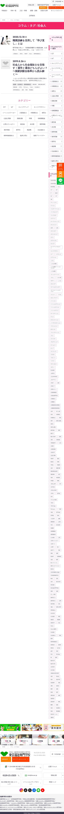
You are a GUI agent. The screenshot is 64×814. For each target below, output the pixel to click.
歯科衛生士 (53, 600)
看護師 (58, 619)
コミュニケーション (55, 274)
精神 (52, 638)
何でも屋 (58, 411)
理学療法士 (53, 610)
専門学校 (58, 512)
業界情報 (42, 124)
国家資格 (15, 87)
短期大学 (53, 622)
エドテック (53, 218)
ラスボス (53, 354)
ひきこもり (53, 329)
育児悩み (58, 654)
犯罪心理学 (58, 607)
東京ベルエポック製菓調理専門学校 (25, 801)
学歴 (60, 509)
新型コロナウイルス (55, 565)
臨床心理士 (23, 135)
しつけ (59, 280)
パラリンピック (54, 326)
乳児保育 (53, 370)
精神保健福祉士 (37, 53)
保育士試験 (53, 427)
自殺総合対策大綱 (55, 673)
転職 (52, 692)
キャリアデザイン (39, 107)
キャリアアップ (23, 107)
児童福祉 (58, 439)
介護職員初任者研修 (55, 405)
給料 (52, 651)
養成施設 (31, 89)
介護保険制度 (54, 392)
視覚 (59, 682)
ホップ (52, 348)
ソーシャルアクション (55, 304)
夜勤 (58, 480)
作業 (52, 414)
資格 (23, 89)
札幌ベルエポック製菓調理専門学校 (45, 801)
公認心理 (53, 452)
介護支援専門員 (54, 395)
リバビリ (53, 360)
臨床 (56, 657)
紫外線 (52, 648)
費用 (52, 689)
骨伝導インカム (54, 714)
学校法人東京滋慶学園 (28, 799)
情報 (52, 553)
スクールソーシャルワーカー (55, 291)
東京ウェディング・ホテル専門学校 (35, 809)
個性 (59, 430)
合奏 (52, 468)
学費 (30, 118)
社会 (59, 622)
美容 (57, 651)
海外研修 (7, 130)
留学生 (18, 130)
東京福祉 (53, 584)
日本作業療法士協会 (55, 572)
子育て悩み (53, 506)
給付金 (58, 648)
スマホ (59, 294)
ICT (4, 107)
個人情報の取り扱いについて (9, 783)
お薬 (52, 227)
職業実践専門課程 (43, 5)
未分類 (32, 124)
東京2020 (58, 581)
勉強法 (52, 461)
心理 (59, 537)
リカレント (53, 357)
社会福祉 (53, 632)
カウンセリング (54, 234)
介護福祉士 (15, 53)
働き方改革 (53, 436)
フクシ (52, 335)
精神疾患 (53, 644)
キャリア (53, 243)
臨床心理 (53, 660)
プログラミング (54, 341)
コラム (52, 277)
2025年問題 (53, 180)
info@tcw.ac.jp (31, 775)
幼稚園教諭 (41, 118)
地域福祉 (58, 477)
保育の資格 (58, 420)
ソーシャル (53, 300)
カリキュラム (54, 240)
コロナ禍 (59, 277)
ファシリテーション (55, 332)
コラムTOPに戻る (57, 39)
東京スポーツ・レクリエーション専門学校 (11, 807)
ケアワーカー (54, 257)
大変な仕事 (53, 483)
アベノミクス (54, 202)
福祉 (60, 635)
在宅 (59, 474)
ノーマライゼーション (55, 322)
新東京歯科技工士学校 (6, 809)
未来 (52, 581)
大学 (60, 483)
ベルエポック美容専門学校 (18, 803)
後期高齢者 (53, 534)
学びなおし (26, 87)
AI (58, 186)
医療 (58, 461)
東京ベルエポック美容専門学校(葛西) (9, 805)
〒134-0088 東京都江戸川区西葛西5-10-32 (20, 768)
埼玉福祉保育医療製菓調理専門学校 (45, 799)
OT (51, 196)
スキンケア (53, 283)
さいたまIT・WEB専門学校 (7, 801)
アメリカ (53, 205)
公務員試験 (53, 449)
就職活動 (53, 521)
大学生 (20, 87)
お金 (57, 227)
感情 (57, 553)
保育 (52, 420)
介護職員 (53, 401)
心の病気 (53, 537)
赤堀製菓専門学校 (4, 803)
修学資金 (53, 430)
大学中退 (53, 487)
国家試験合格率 (41, 84)
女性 (52, 496)
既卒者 (52, 569)
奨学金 (58, 493)
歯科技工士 (53, 597)
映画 (52, 578)
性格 (59, 550)
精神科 (59, 644)
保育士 (21, 53)
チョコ (52, 316)
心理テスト (53, 543)
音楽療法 (58, 708)
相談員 (52, 619)
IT (51, 193)
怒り (58, 547)
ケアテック (58, 254)
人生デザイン (54, 379)
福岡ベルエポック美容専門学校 (52, 803)
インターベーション (55, 208)
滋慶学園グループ (4, 799)
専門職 (52, 515)
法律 (60, 600)
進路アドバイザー (39, 135)
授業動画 (59, 556)
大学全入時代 (54, 490)
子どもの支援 (54, 499)
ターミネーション (55, 313)
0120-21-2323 (11, 775)
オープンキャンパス (55, 7)
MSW (56, 193)
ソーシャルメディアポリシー (31, 783)
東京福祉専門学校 (55, 588)
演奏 (52, 607)
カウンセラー (54, 231)
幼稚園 (52, 528)
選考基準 (53, 701)
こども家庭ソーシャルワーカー (55, 267)
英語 (52, 679)
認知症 (57, 685)
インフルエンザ (54, 212)
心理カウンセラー (9, 124)
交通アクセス (57, 5)
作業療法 (58, 414)
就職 (59, 518)
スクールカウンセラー (55, 287)
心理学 (52, 547)
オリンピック (54, 224)
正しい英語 (53, 594)
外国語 (52, 480)
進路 (59, 695)
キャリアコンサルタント (55, 247)
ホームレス (53, 345)
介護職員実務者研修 (55, 408)
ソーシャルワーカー (9, 113)
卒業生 (52, 464)
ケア (52, 254)
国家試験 (35, 84)
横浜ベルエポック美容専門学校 (29, 805)
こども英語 (53, 271)
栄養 (52, 591)
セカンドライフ (54, 297)
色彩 (52, 676)
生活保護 (53, 616)
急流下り (53, 550)
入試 (60, 442)
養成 (26, 89)
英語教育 (53, 682)
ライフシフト (54, 351)
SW (51, 199)
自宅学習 (53, 666)
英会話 (57, 676)
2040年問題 (53, 183)
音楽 (52, 708)
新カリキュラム (54, 562)
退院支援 (53, 695)
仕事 (52, 411)
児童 (52, 439)
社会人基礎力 (54, 629)
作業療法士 (34, 113)
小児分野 (53, 518)
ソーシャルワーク (55, 310)
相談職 (14, 84)
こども (52, 260)
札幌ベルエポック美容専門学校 (34, 803)
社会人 (30, 53)
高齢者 (52, 717)
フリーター (53, 338)
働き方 (52, 433)
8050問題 (53, 186)
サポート (53, 280)
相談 (59, 616)
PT (56, 196)
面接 (57, 704)
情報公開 (31, 5)
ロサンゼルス (54, 363)
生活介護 (53, 613)
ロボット (53, 367)
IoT (12, 107)
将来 (58, 515)
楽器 (57, 591)
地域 (52, 477)
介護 (58, 382)
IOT (57, 189)
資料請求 (43, 7)
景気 (57, 578)
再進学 (26, 53)
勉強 (58, 458)
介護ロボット (54, 389)
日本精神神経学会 (55, 575)
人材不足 (53, 373)
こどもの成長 (54, 263)
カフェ (52, 237)
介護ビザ (53, 386)
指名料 (52, 556)
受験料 (58, 464)
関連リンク (52, 782)
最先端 (22, 124)
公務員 (52, 446)
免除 (60, 436)
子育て (52, 502)
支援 (52, 559)
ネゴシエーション (55, 319)
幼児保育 (58, 524)
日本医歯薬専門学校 (16, 799)
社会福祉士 (20, 84)
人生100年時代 (54, 376)
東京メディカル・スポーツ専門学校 (33, 807)
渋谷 (59, 603)
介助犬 (52, 382)
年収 (52, 524)
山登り (59, 521)
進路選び (53, 698)
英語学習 (58, 679)
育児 (52, 654)
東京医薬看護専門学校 (44, 805)
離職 (52, 704)
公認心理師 (7, 118)
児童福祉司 (53, 442)
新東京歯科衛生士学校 (19, 809)
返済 (57, 692)
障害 (59, 701)
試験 (52, 685)
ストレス (53, 294)
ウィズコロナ (54, 215)
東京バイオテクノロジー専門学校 (52, 807)
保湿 (60, 417)
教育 (57, 559)
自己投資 (53, 670)
